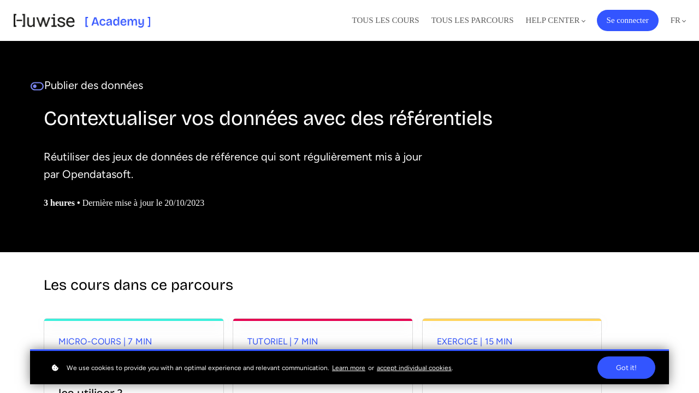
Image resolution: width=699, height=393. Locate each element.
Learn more (348, 368)
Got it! (626, 368)
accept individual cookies (414, 368)
